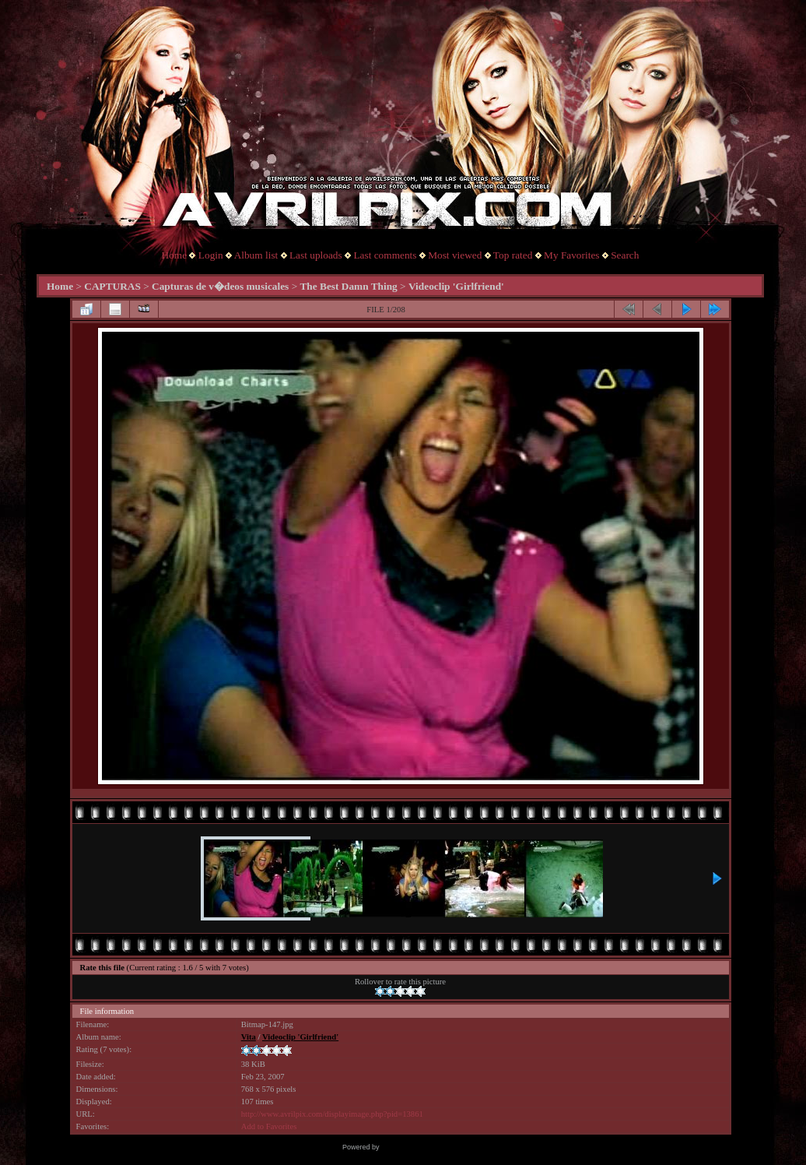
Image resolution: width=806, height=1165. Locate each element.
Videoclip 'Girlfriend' (456, 286)
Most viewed (455, 255)
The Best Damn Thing (348, 286)
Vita (248, 1037)
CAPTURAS (112, 286)
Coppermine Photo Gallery (422, 1147)
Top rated (513, 255)
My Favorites (571, 255)
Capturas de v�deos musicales (220, 286)
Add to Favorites (269, 1126)
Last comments (384, 255)
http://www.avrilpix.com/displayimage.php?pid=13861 (332, 1114)
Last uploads (315, 255)
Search (625, 255)
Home (174, 255)
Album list (256, 255)
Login (210, 255)
